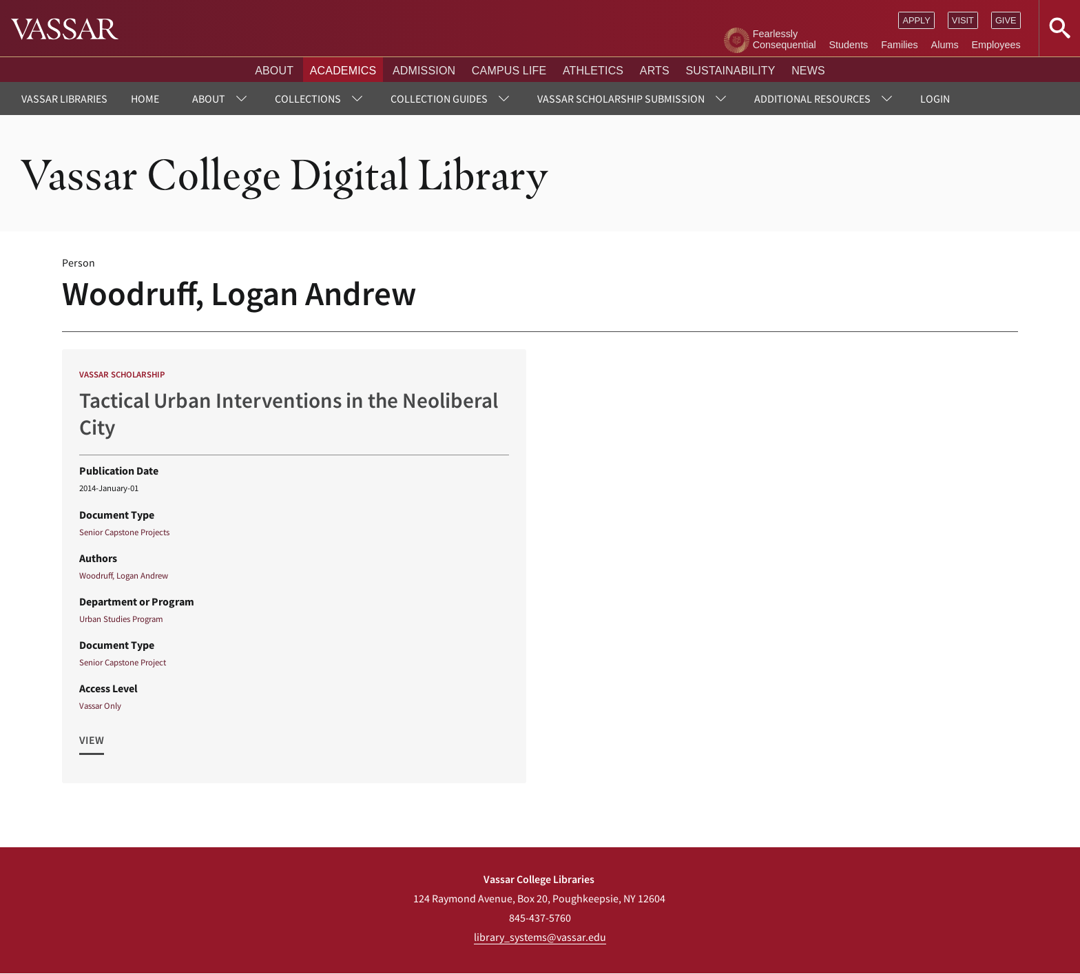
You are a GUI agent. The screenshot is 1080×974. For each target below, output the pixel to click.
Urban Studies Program (121, 618)
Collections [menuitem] (308, 98)
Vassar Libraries (64, 98)
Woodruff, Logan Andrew (123, 575)
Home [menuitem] (145, 98)
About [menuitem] (208, 98)
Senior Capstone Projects (124, 531)
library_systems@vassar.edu (540, 937)
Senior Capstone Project (122, 661)
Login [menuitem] (935, 98)
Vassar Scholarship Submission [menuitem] (621, 98)
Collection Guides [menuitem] (439, 98)
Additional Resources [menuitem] (812, 98)
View (91, 740)
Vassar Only (100, 705)
